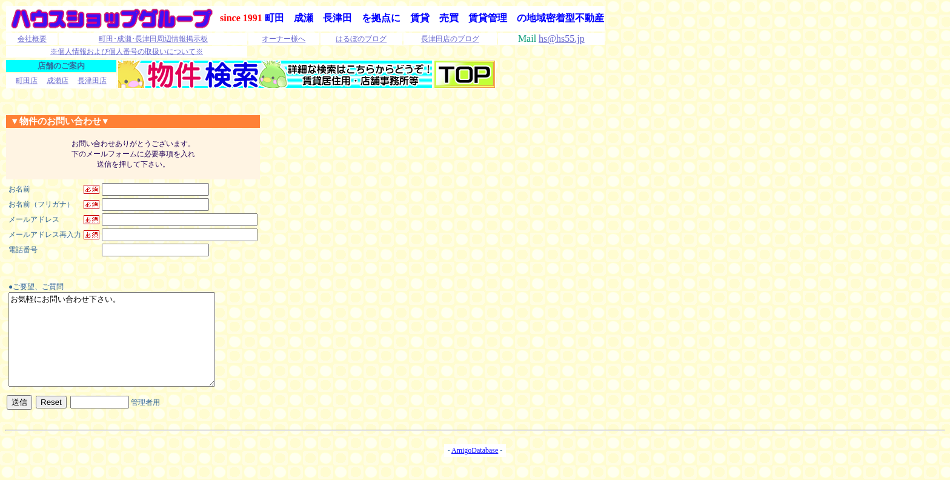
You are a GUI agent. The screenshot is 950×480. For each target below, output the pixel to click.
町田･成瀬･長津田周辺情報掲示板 (153, 39)
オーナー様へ (283, 39)
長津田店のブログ (450, 39)
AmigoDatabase (474, 468)
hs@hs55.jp (562, 38)
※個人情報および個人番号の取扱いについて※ (126, 51)
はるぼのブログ (361, 39)
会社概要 (32, 39)
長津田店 (92, 80)
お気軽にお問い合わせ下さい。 (123, 348)
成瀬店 (57, 80)
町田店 (27, 80)
